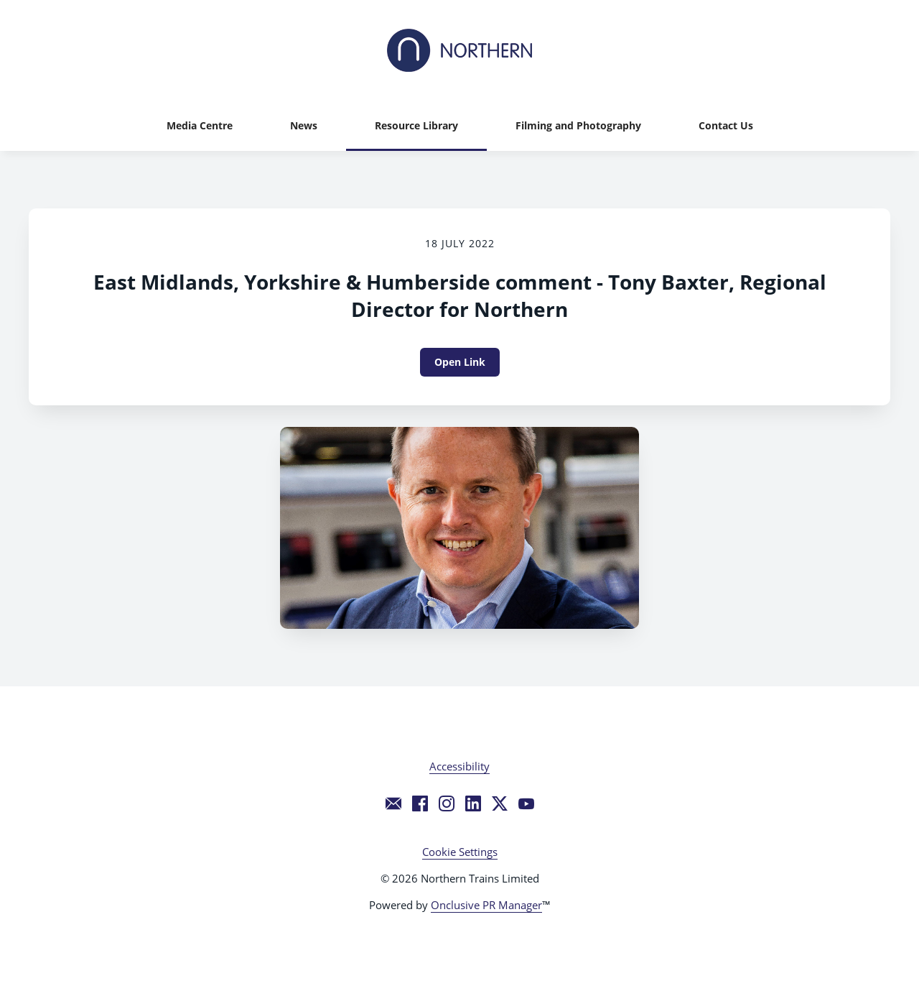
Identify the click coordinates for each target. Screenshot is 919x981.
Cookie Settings (460, 851)
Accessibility (459, 766)
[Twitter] (500, 803)
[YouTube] (526, 803)
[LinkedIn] (473, 803)
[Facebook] (420, 803)
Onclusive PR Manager (486, 905)
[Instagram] (446, 803)
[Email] (393, 803)
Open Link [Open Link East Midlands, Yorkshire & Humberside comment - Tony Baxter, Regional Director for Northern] (459, 362)
